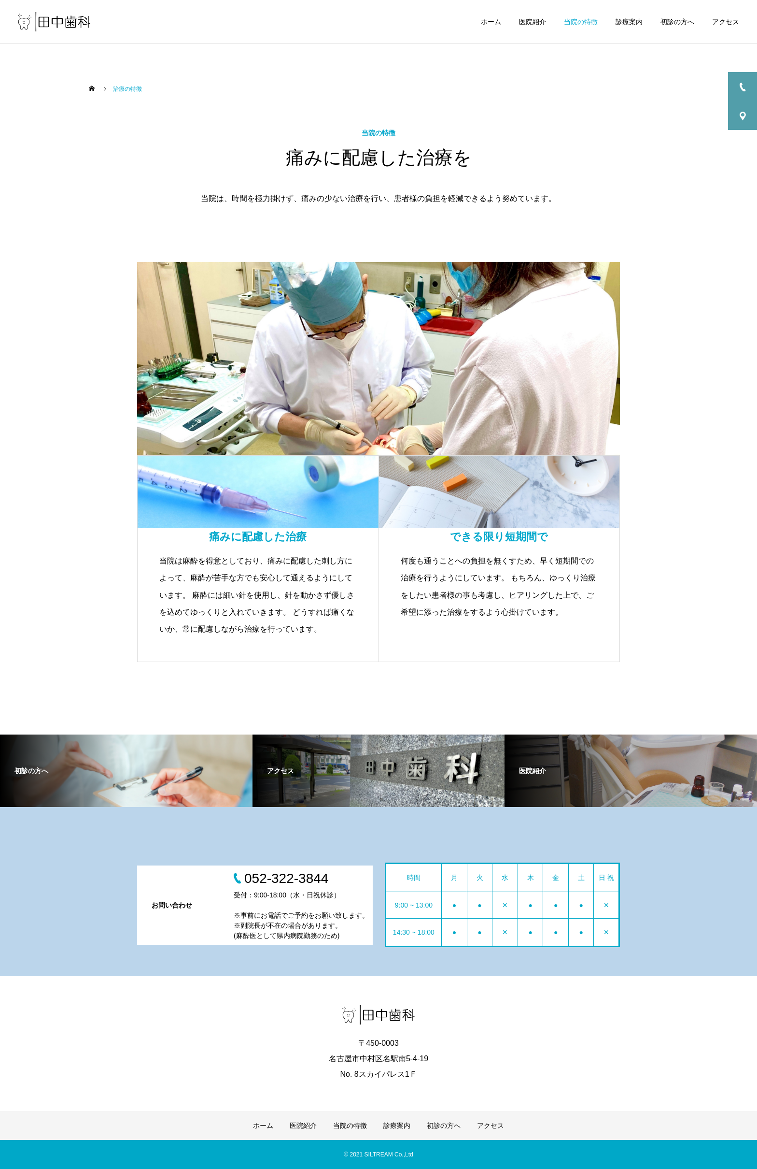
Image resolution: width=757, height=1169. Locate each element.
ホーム (491, 22)
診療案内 (629, 22)
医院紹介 (532, 22)
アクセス (725, 22)
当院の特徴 (581, 22)
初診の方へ (677, 22)
